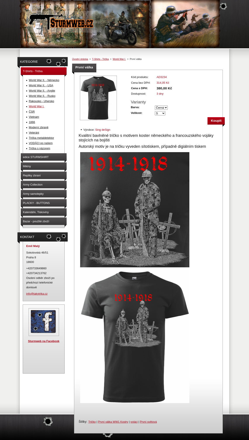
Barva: (135, 107)
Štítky (82, 421)
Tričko (92, 421)
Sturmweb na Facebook (43, 341)
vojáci (134, 421)
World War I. (119, 59)
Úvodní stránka (80, 59)
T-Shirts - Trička (100, 59)
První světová (148, 421)
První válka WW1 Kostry (113, 421)
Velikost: (136, 113)
